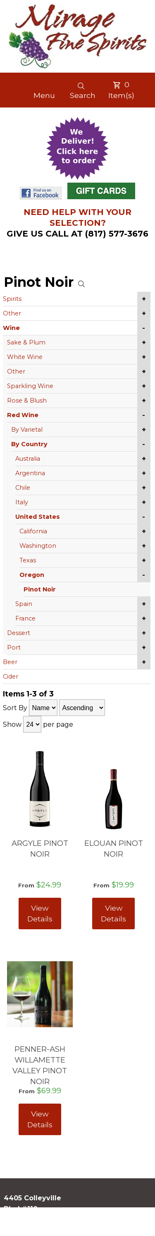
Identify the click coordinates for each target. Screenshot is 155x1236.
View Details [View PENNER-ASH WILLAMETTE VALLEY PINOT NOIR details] (39, 1119)
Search (82, 91)
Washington (37, 546)
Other (12, 313)
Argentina (30, 473)
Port (14, 647)
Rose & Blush (27, 400)
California (33, 531)
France (25, 618)
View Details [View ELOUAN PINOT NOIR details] (113, 913)
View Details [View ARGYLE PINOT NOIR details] (39, 913)
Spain (23, 604)
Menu (44, 95)
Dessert (18, 633)
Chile (22, 487)
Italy (21, 502)
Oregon (31, 575)
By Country (29, 444)
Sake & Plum (26, 342)
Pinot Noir (40, 589)
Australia (27, 458)
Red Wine (22, 415)
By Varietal (27, 429)
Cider (10, 676)
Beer (10, 662)
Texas (27, 560)
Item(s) (121, 90)
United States (37, 516)
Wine (11, 328)
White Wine (25, 357)
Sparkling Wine (30, 386)
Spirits (12, 299)
